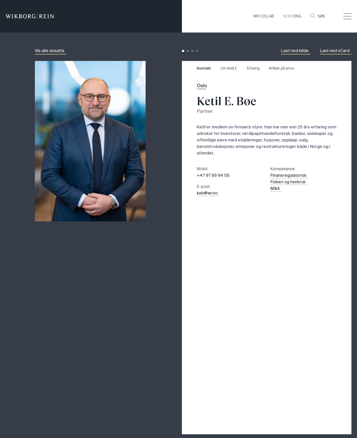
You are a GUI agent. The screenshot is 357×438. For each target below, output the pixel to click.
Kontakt (204, 68)
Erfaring (253, 68)
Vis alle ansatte (49, 50)
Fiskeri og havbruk (288, 182)
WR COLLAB (263, 16)
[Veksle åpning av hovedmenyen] (347, 16)
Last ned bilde (295, 50)
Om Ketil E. (229, 68)
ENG (297, 16)
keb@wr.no (207, 193)
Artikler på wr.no (281, 68)
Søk (317, 16)
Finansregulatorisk (288, 175)
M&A (275, 188)
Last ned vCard (335, 50)
